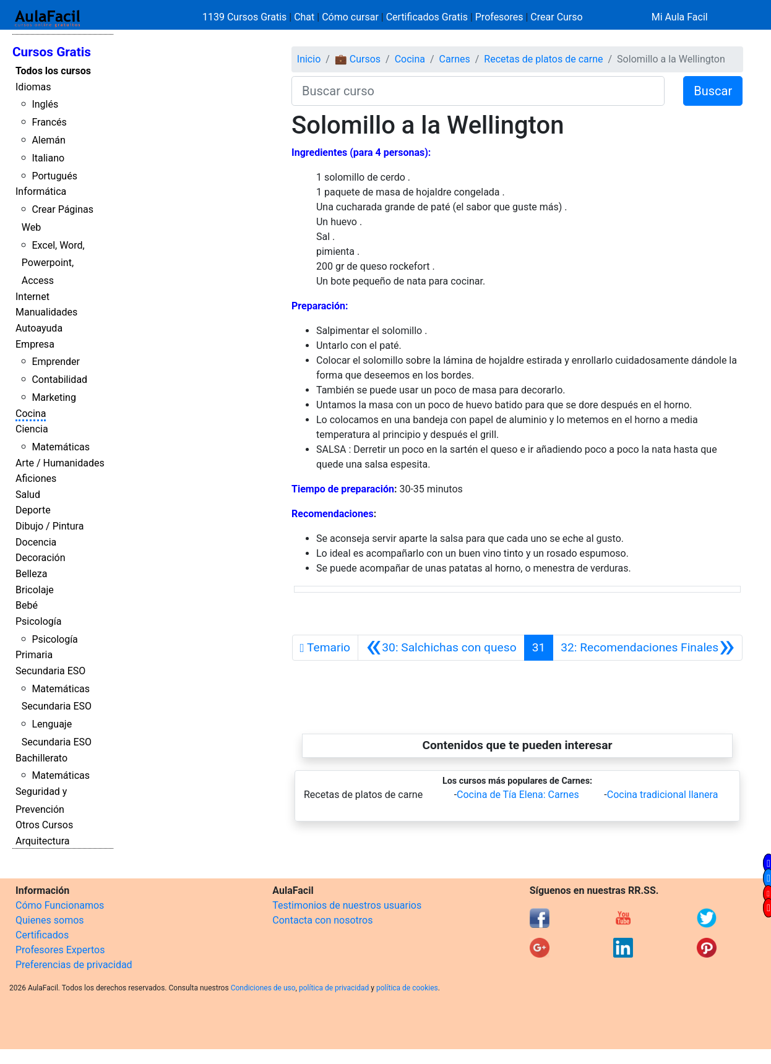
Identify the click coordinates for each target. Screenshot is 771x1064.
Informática (40, 191)
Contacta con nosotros (322, 920)
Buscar (713, 91)
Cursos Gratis (51, 52)
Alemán (48, 140)
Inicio (309, 59)
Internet (32, 296)
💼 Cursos (358, 59)
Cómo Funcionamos (59, 905)
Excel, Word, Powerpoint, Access (53, 263)
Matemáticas (61, 447)
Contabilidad (59, 379)
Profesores (499, 17)
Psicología (38, 621)
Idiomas (33, 87)
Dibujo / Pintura (49, 526)
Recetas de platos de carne (543, 59)
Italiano (48, 158)
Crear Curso (556, 17)
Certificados (42, 935)
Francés (49, 122)
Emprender (56, 361)
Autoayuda (38, 328)
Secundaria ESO (50, 671)
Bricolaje (34, 590)
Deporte (33, 510)
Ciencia (31, 429)
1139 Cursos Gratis (245, 17)
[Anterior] (441, 648)
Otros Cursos (44, 825)
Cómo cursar (350, 17)
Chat (304, 17)
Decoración (40, 558)
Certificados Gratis (427, 17)
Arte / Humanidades (60, 463)
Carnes (454, 59)
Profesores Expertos (60, 950)
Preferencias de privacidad (73, 965)
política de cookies (407, 988)
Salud (27, 494)
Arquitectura (42, 841)
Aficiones (35, 478)
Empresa (34, 344)
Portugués (54, 176)
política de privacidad (334, 988)
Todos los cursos (53, 71)
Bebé (26, 605)
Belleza (31, 574)
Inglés (45, 104)
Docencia (35, 542)
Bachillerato (41, 758)
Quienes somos (49, 920)
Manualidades (46, 312)
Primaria (34, 655)
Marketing (53, 397)
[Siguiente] (648, 648)
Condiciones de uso (263, 988)
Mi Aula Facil (680, 17)
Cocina (30, 413)
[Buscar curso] (478, 91)
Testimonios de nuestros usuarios (346, 905)
